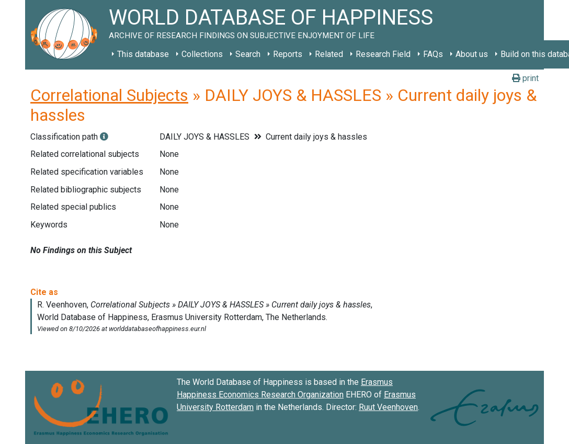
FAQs (433, 54)
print (525, 78)
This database (143, 54)
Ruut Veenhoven (388, 407)
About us (472, 54)
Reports (287, 54)
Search (247, 54)
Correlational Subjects (109, 95)
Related (329, 54)
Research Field (383, 54)
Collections (202, 54)
